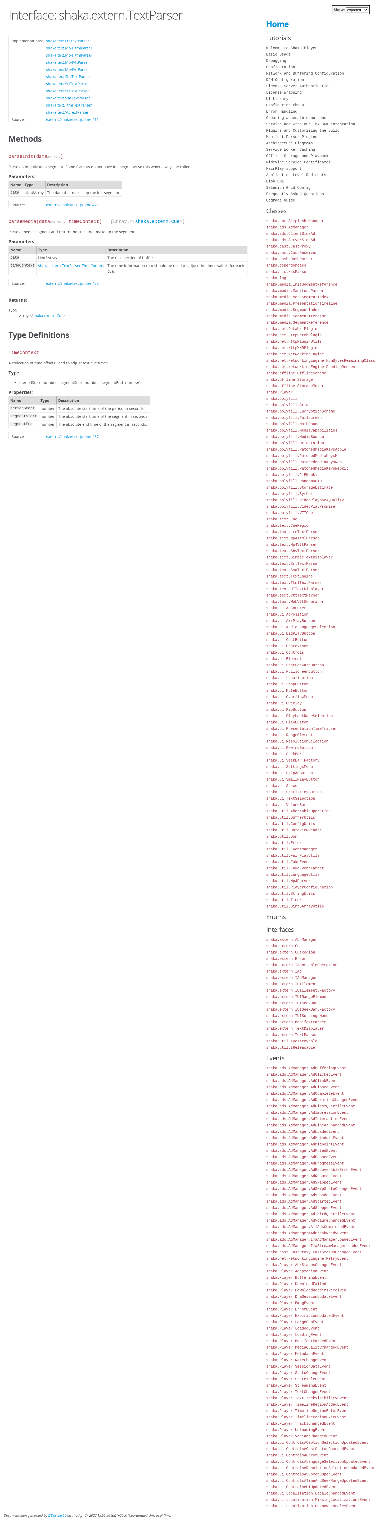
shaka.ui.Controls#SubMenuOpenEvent (304, 1474)
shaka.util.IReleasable (290, 1047)
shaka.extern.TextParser (291, 1034)
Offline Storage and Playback (297, 155)
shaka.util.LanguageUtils (293, 874)
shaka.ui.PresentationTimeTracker (301, 728)
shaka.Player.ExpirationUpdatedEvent (305, 1315)
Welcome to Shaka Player (291, 48)
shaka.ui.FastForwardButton (295, 665)
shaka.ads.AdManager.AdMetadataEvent (305, 1137)
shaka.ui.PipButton (286, 709)
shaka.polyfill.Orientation (295, 443)
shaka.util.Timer (284, 899)
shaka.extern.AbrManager (291, 939)
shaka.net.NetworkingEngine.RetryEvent (307, 1258)
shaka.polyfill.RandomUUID (294, 481)
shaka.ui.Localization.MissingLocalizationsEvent (318, 1499)
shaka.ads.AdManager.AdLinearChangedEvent (310, 1125)
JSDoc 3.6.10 (57, 1515)
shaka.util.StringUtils (290, 893)
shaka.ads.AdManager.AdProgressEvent (305, 1163)
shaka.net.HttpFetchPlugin (294, 335)
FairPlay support (284, 168)
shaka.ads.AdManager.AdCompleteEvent (305, 1093)
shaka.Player (279, 392)
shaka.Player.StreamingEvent (296, 1385)
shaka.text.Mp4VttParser (67, 62)
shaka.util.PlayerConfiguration (299, 887)
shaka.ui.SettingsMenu (289, 766)
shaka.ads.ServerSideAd (290, 239)
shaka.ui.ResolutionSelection (297, 741)
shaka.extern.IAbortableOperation (301, 965)
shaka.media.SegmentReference (297, 322)
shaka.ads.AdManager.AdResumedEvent (304, 1176)
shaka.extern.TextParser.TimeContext (71, 265)
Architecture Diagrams (289, 143)
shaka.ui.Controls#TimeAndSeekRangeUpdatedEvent (317, 1480)
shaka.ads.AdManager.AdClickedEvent (304, 1074)
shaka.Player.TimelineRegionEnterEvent (307, 1410)
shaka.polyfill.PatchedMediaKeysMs (303, 455)
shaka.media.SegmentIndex (293, 309)
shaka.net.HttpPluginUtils (294, 341)
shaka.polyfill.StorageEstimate (299, 487)
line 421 (92, 204)
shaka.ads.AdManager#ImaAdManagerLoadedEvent (314, 1239)
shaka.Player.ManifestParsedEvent (301, 1341)
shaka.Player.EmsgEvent (290, 1302)
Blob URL (275, 181)
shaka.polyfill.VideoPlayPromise (300, 506)
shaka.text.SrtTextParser (67, 83)
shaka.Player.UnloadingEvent (296, 1429)
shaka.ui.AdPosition (287, 614)
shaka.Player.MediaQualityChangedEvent (307, 1347)
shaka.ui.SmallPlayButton (293, 779)
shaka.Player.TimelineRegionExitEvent (306, 1417)
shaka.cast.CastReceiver (291, 252)
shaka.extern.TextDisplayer (295, 1028)
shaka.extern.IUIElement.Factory (300, 990)
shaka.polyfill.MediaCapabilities (301, 430)
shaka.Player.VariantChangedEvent (301, 1436)
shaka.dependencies (286, 265)
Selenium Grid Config (288, 187)
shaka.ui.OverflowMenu (289, 696)
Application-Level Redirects (296, 174)
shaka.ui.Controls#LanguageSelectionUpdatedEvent (318, 1461)
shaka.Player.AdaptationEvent (297, 1271)
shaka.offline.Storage (289, 379)
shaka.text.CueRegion (288, 525)
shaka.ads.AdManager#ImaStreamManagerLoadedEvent (318, 1245)
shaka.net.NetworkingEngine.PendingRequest (311, 366)
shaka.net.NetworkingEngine (295, 354)
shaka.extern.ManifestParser (296, 1022)
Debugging (276, 60)
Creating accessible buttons (296, 117)
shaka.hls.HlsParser (287, 271)
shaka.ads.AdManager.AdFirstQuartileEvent (310, 1106)
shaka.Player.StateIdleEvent (296, 1379)
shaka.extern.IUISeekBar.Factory (300, 1009)
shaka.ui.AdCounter (286, 608)
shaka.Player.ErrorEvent (291, 1309)
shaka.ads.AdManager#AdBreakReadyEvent (307, 1233)
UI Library (277, 98)
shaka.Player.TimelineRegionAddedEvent (307, 1404)
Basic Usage (278, 54)
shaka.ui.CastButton (287, 639)
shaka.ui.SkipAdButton (289, 773)
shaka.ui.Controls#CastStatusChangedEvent (310, 1448)
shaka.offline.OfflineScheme (296, 373)
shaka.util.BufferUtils (290, 817)
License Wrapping (284, 92)
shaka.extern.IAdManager (291, 977)
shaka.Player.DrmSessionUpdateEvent (304, 1296)
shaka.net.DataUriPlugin (291, 328)
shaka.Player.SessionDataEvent (298, 1366)
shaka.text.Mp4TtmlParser (69, 48)
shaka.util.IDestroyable (291, 1041)
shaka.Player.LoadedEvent (293, 1328)
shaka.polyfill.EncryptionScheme (300, 411)
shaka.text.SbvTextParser (68, 76)
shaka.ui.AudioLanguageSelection (300, 627)
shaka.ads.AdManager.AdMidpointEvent (305, 1144)
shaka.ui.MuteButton (287, 690)
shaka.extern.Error (286, 958)
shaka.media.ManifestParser (295, 290)
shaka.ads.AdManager (287, 227)
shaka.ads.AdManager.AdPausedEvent (303, 1156)
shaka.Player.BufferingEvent (296, 1277)
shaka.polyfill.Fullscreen (294, 417)
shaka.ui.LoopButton (287, 684)
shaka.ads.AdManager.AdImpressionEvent (307, 1112)
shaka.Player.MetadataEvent (295, 1353)
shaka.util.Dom (281, 836)
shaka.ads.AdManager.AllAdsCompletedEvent (310, 1226)
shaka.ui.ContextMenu (288, 646)
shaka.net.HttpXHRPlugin (291, 347)
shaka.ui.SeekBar (284, 754)
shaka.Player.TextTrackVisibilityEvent (307, 1398)
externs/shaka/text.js (64, 119)
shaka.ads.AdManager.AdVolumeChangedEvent (310, 1220)
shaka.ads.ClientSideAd (290, 233)
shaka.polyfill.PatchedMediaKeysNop (304, 462)
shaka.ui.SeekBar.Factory (293, 760)
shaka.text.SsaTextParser (68, 97)
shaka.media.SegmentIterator (296, 316)
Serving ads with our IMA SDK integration (310, 124)
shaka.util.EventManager (291, 849)
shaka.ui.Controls (285, 652)
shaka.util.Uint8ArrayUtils (295, 906)
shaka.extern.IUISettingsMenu (297, 1015)
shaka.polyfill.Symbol (289, 493)
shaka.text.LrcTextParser (67, 40)
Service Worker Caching (290, 149)
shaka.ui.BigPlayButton (290, 633)
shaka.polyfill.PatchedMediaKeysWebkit (307, 468)
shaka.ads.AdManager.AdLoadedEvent (303, 1131)
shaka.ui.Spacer (283, 785)
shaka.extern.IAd (284, 971)
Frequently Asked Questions (295, 193)
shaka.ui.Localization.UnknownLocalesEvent (311, 1506)
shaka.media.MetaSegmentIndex (297, 297)
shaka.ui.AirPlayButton (290, 620)
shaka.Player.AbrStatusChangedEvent (304, 1264)
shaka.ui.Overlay (284, 703)
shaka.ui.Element (284, 658)
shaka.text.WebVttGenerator (295, 601)
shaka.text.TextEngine (289, 576)
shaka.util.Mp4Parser (288, 880)
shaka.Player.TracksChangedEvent (300, 1423)
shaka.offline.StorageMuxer (295, 385)
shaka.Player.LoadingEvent (294, 1334)
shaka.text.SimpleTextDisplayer (299, 557)
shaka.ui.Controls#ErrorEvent (297, 1455)
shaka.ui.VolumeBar (286, 804)
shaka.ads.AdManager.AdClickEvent (301, 1080)
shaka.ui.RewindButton (289, 747)
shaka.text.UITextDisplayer (295, 589)
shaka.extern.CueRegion (290, 952)
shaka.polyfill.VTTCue (289, 512)
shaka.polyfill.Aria (287, 404)
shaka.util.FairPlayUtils (293, 855)
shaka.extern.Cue (157, 221)
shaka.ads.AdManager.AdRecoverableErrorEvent (314, 1169)
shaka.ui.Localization (289, 677)
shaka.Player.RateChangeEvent (297, 1360)
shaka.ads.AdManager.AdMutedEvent (301, 1150)
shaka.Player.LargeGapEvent (295, 1321)
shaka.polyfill (281, 398)
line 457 (92, 436)
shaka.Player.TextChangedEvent (298, 1391)
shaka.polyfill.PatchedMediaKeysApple (306, 449)
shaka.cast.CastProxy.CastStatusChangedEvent (314, 1252)
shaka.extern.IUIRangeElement (297, 996)
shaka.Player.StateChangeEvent (298, 1372)
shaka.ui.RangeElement (289, 734)
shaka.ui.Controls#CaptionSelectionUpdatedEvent (317, 1442)
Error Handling (281, 111)
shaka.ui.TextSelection (290, 798)
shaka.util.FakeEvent (288, 861)
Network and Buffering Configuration (305, 73)
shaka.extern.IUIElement (291, 984)
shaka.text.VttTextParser (67, 112)
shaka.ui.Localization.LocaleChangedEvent (310, 1493)
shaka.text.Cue (281, 519)
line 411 (92, 119)
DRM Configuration (285, 79)
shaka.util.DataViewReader (294, 830)
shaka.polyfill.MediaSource (295, 436)
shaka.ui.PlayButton (287, 722)
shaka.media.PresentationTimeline (301, 303)
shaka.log (276, 278)
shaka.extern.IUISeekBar (291, 1003)
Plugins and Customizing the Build (303, 130)
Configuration (280, 67)
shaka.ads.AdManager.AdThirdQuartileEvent (310, 1214)
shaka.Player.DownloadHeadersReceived (306, 1290)
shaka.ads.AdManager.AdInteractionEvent (308, 1118)
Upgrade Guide (280, 200)
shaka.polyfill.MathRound (293, 424)
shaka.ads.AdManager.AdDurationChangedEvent (313, 1099)
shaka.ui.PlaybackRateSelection (299, 715)
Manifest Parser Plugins (291, 136)
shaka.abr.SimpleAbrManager (295, 220)
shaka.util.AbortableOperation (298, 811)
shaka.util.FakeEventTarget (295, 868)
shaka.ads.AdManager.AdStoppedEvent (304, 1207)
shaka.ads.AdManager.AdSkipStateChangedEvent (314, 1188)
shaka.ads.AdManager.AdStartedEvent (304, 1201)
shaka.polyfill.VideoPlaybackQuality (305, 500)
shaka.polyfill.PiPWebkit (293, 474)
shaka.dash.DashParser (289, 259)
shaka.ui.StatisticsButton (294, 792)
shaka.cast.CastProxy (288, 246)
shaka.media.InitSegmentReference (301, 284)
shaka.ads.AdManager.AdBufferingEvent (306, 1068)
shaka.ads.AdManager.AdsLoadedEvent (304, 1195)
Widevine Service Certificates (298, 162)
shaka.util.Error (284, 842)
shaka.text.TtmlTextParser (69, 105)
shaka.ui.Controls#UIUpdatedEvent (301, 1486)
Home (277, 24)
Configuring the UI (286, 105)
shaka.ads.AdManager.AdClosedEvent (303, 1087)
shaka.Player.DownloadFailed (296, 1283)
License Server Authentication (298, 86)
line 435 (92, 283)
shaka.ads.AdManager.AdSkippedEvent (304, 1182)
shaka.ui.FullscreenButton (294, 671)
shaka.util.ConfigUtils (290, 823)
